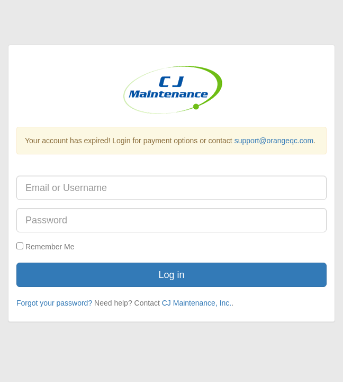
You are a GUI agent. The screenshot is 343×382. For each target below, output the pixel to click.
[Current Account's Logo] (171, 89)
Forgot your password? (54, 303)
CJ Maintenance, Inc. (197, 303)
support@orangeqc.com (274, 140)
